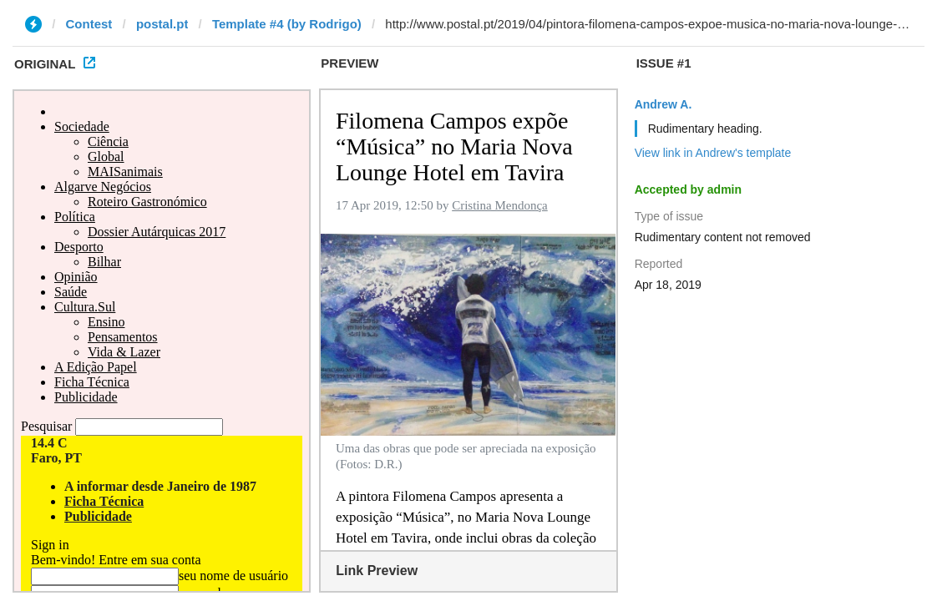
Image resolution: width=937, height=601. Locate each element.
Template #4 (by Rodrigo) (287, 24)
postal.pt (162, 24)
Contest (89, 24)
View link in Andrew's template (713, 152)
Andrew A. (663, 104)
